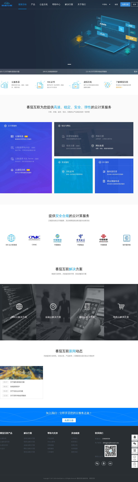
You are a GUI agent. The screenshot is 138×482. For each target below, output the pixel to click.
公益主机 (44, 4)
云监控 (2, 448)
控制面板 (51, 445)
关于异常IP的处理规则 (96, 71)
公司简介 (74, 438)
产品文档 (51, 438)
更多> (136, 71)
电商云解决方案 (29, 442)
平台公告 (19, 373)
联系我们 (74, 442)
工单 (134, 466)
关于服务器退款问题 (9, 71)
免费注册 (125, 4)
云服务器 (3, 438)
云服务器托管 (5, 442)
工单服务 (51, 452)
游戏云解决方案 (29, 438)
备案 (116, 4)
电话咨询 (134, 453)
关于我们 (82, 4)
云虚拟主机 (4, 445)
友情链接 (74, 448)
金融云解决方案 (29, 445)
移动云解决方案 (29, 452)
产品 (33, 4)
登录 (134, 4)
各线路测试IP (50, 71)
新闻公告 (74, 445)
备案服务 (51, 448)
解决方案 (69, 4)
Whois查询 (51, 442)
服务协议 (74, 452)
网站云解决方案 (29, 448)
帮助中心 (56, 4)
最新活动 (22, 4)
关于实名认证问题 (16, 391)
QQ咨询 (134, 439)
